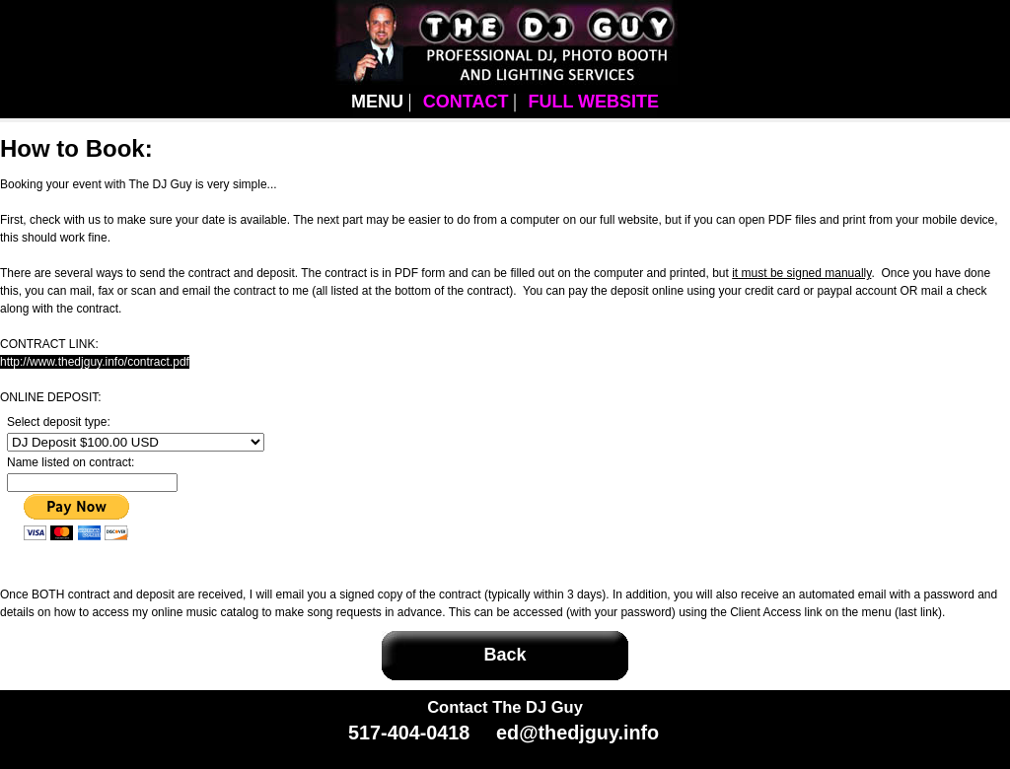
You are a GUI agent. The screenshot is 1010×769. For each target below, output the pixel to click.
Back (504, 654)
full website (593, 101)
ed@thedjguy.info (577, 732)
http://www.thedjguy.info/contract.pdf (94, 362)
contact (466, 101)
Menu (377, 101)
